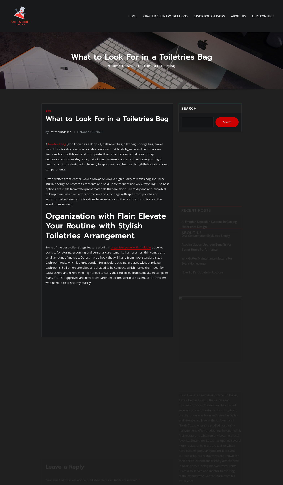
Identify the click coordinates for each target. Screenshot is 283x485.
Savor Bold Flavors (209, 16)
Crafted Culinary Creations (165, 16)
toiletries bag (57, 144)
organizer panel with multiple (131, 247)
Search (189, 108)
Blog (48, 110)
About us (238, 16)
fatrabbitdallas (58, 132)
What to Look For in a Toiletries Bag (151, 66)
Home (132, 16)
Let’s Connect (263, 16)
